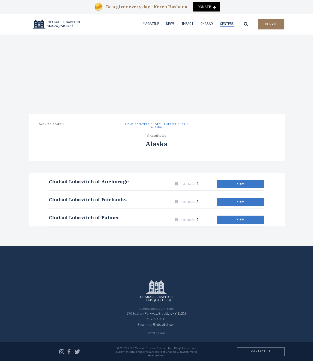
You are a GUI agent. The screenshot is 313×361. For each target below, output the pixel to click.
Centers (227, 24)
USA (182, 124)
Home (129, 124)
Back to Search (51, 124)
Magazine (151, 24)
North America (165, 124)
